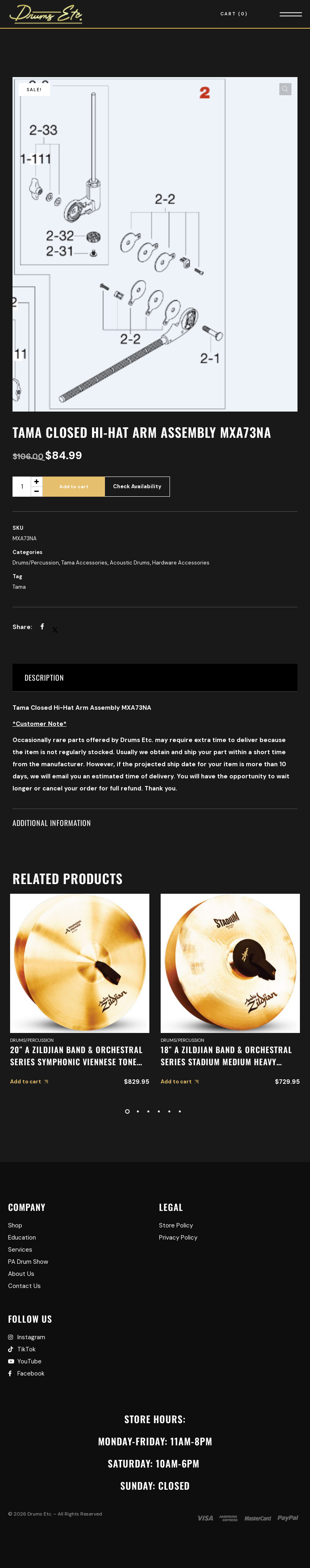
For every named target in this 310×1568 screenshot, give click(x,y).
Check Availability (137, 486)
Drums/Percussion (36, 562)
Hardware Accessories (180, 562)
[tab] (155, 678)
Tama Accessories (84, 562)
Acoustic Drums (130, 562)
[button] (285, 89)
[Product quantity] (28, 487)
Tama (19, 586)
